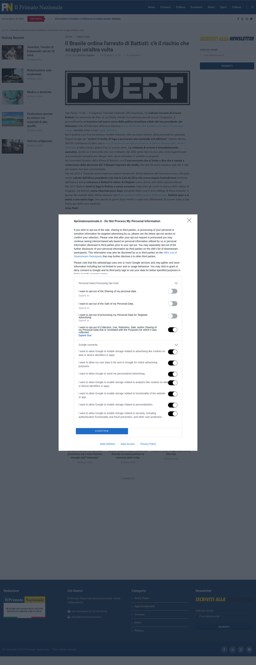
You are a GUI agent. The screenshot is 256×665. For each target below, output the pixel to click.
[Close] (190, 221)
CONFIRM (102, 431)
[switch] (172, 291)
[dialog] (128, 332)
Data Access (128, 443)
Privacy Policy (148, 443)
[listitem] (128, 283)
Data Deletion (107, 443)
